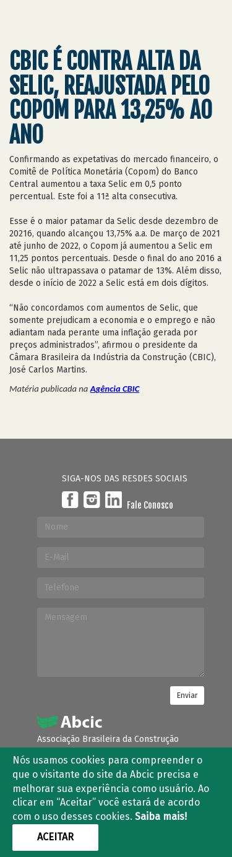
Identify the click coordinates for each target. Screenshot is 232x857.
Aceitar (55, 837)
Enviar (187, 695)
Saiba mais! (161, 816)
